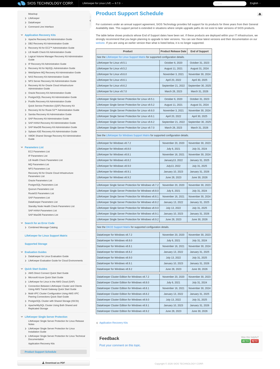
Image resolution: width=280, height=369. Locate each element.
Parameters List (31, 147)
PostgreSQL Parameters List (43, 184)
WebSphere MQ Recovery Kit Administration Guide (52, 72)
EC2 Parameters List (39, 151)
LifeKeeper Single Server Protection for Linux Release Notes (56, 323)
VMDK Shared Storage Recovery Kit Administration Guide (52, 137)
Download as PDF (53, 362)
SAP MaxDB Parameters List (43, 214)
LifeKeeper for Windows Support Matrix (128, 135)
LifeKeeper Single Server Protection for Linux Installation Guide (49, 329)
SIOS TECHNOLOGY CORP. (50, 3)
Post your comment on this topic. (120, 345)
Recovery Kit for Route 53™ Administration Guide (51, 110)
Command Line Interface (39, 27)
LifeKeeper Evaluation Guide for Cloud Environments (53, 261)
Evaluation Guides (33, 252)
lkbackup (32, 14)
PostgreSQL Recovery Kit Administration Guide (50, 97)
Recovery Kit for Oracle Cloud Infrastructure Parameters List (50, 175)
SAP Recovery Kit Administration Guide (46, 119)
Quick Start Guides (33, 269)
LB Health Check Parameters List (45, 160)
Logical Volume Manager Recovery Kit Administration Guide (53, 57)
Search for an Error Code (37, 223)
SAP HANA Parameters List (42, 210)
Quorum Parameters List (41, 189)
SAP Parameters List (39, 197)
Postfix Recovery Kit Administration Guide (47, 101)
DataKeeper (32, 22)
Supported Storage (36, 243)
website (100, 42)
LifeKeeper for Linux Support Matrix (46, 235)
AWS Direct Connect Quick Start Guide (46, 273)
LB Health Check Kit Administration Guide (47, 52)
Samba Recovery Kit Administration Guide (47, 114)
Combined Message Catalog (41, 227)
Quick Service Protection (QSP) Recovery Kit (51, 105)
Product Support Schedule (40, 351)
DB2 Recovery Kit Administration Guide (46, 43)
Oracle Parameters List (40, 180)
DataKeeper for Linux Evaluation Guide (46, 256)
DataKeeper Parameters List (43, 202)
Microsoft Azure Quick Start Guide (43, 277)
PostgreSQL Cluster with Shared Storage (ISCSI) (51, 301)
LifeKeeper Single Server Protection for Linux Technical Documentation (54, 337)
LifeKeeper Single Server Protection (43, 317)
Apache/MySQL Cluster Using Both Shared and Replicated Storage (50, 306)
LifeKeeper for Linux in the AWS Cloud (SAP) (49, 282)
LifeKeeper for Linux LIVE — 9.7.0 (102, 3)
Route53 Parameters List (41, 193)
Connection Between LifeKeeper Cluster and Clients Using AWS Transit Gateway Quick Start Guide (53, 287)
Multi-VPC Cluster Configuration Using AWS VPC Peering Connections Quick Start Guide (51, 294)
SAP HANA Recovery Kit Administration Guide (50, 123)
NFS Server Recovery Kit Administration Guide (50, 81)
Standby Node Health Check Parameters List (51, 206)
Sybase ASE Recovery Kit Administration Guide (50, 131)
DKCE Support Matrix (118, 227)
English (255, 3)
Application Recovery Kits (38, 35)
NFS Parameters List (39, 168)
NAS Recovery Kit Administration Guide (46, 77)
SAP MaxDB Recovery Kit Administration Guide (50, 127)
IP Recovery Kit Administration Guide (45, 64)
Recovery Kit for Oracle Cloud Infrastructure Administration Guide (48, 86)
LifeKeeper (31, 18)
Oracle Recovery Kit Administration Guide (47, 93)
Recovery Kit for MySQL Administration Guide (49, 68)
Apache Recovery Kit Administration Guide (48, 39)
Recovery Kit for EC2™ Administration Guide (49, 48)
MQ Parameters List (38, 164)
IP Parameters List (37, 155)
